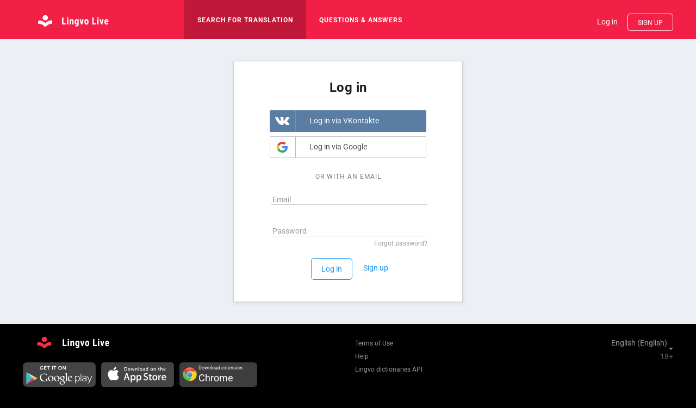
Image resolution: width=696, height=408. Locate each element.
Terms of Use (374, 343)
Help (362, 356)
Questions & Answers (360, 20)
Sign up (650, 23)
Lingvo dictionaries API (388, 369)
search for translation (245, 20)
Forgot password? (400, 243)
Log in (607, 21)
